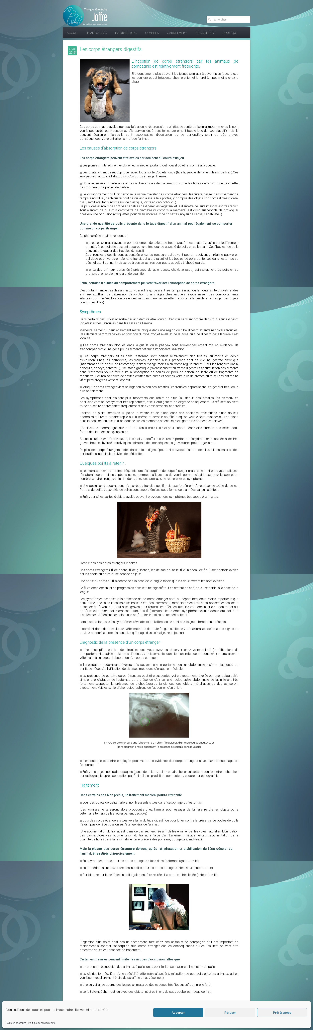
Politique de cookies (16, 1023)
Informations (126, 32)
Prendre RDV (205, 32)
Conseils (152, 32)
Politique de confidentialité (41, 1023)
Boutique (230, 32)
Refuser (230, 1012)
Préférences (282, 1012)
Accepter (178, 1012)
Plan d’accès (97, 32)
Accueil (73, 32)
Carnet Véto (177, 32)
